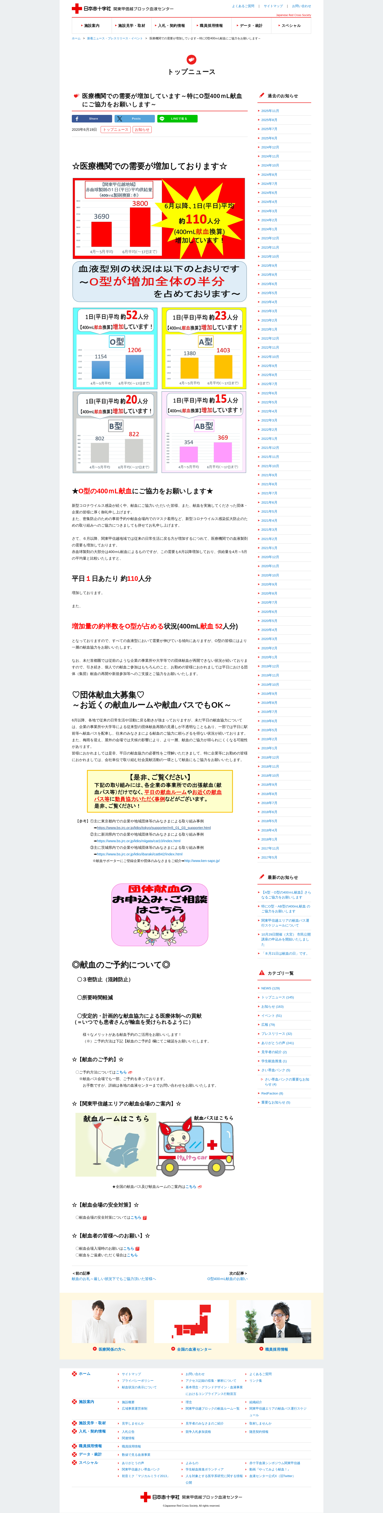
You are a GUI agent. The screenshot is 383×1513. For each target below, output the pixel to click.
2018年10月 (270, 775)
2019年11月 (270, 675)
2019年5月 (269, 730)
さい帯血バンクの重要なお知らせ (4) (287, 1082)
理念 (189, 1402)
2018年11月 (270, 766)
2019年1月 (269, 748)
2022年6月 (269, 393)
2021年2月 (269, 539)
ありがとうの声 (133, 1463)
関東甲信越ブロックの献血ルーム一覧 (213, 1409)
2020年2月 (269, 648)
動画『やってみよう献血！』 (270, 1470)
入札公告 (128, 1432)
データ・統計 (90, 1454)
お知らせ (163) (272, 1006)
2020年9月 (269, 584)
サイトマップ (273, 6)
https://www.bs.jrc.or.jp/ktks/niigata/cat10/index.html (139, 841)
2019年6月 (269, 721)
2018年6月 (269, 812)
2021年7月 (269, 493)
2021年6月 (269, 502)
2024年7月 (269, 184)
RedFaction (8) (272, 1093)
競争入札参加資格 (198, 1432)
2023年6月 (269, 284)
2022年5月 (269, 402)
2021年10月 (270, 466)
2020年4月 (269, 630)
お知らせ (142, 130)
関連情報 (128, 1438)
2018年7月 (269, 803)
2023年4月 (269, 302)
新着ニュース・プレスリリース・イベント (115, 38)
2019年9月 (269, 694)
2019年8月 (269, 703)
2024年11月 (270, 156)
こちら (132, 1255)
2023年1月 (269, 329)
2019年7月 (269, 712)
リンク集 (255, 1381)
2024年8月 (269, 175)
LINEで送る (179, 119)
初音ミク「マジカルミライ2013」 (146, 1476)
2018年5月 (269, 821)
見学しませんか (133, 1423)
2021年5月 (269, 511)
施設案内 (86, 1402)
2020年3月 (269, 639)
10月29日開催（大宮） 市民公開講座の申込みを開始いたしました (286, 939)
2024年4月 (269, 202)
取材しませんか (260, 1423)
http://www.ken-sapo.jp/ (202, 861)
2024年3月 (269, 211)
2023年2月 (269, 320)
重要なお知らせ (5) (275, 1102)
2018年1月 (269, 839)
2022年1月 (269, 439)
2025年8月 (269, 120)
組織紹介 (255, 1402)
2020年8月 (269, 593)
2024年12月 (270, 147)
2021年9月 (269, 475)
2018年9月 (269, 784)
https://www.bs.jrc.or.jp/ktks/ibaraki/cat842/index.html (139, 854)
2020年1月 (269, 657)
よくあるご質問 (243, 6)
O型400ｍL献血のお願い (227, 1279)
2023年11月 (270, 247)
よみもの (192, 1463)
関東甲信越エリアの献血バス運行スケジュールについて (285, 923)
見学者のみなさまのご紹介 (205, 1423)
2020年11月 (270, 566)
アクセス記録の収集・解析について (211, 1381)
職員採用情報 (90, 1446)
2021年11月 (270, 457)
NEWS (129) (270, 988)
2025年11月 (270, 111)
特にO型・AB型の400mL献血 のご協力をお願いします (285, 909)
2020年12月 (270, 557)
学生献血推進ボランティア (205, 1470)
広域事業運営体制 (134, 1409)
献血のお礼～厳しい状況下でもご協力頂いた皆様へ (114, 1279)
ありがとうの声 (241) (277, 1043)
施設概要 (128, 1402)
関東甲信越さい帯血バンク (141, 1470)
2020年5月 (269, 621)
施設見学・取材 (92, 1423)
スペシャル (88, 1463)
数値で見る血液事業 (136, 1455)
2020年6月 (269, 612)
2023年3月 (269, 311)
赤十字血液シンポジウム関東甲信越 (274, 1463)
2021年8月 (269, 484)
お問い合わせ (301, 6)
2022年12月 (270, 338)
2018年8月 (269, 794)
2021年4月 (269, 520)
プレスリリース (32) (276, 1034)
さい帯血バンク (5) (275, 1070)
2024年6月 (269, 193)
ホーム (76, 38)
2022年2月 (269, 429)
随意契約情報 (258, 1432)
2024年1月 (269, 229)
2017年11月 (270, 848)
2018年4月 (269, 830)
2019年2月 (269, 739)
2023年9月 (269, 265)
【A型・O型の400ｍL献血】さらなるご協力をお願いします (286, 895)
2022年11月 (270, 347)
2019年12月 (270, 666)
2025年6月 (269, 138)
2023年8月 (269, 274)
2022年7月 (269, 384)
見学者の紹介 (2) (274, 1052)
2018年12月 (270, 757)
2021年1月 (269, 548)
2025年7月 (269, 129)
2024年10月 (270, 165)
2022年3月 (269, 420)
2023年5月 (269, 293)
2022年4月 (269, 411)
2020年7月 (269, 602)
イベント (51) (271, 1015)
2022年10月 (270, 357)
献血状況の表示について (139, 1388)
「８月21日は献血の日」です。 (285, 953)
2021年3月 (269, 529)
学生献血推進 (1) (274, 1061)
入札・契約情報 (92, 1431)
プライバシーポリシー (138, 1381)
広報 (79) (268, 1025)
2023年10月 (270, 256)
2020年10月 (270, 575)
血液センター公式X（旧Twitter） (272, 1476)
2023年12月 (270, 238)
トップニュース (115, 130)
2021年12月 (270, 448)
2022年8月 (269, 375)
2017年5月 (269, 857)
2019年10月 (270, 684)
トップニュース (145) (277, 997)
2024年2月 (269, 220)
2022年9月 (269, 366)
